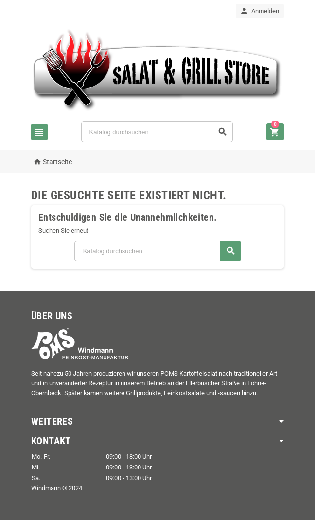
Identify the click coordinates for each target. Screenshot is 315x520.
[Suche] (157, 131)
